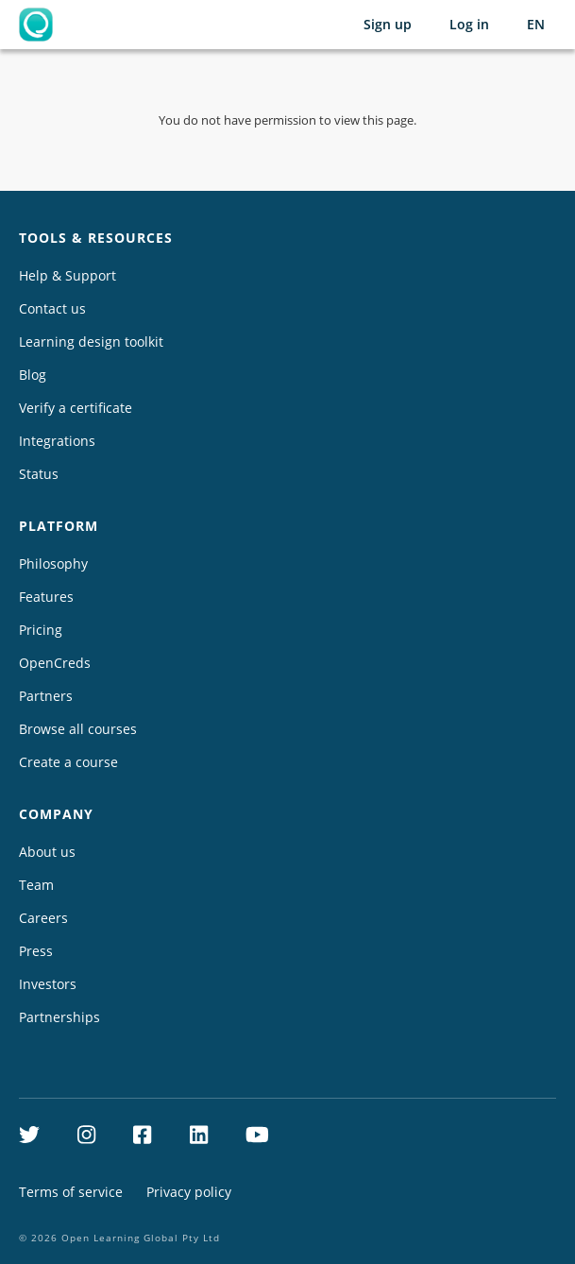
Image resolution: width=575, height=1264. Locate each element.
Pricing (40, 630)
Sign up (388, 24)
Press (36, 951)
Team (36, 885)
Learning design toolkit (91, 341)
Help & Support (67, 275)
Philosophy (53, 563)
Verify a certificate (75, 408)
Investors (47, 984)
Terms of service (71, 1192)
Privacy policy (188, 1192)
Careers (43, 918)
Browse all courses (78, 729)
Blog (32, 375)
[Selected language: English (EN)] (536, 24)
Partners (46, 696)
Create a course (68, 762)
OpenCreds (55, 663)
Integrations (57, 441)
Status (39, 474)
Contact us (52, 308)
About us (47, 852)
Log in (469, 24)
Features (46, 597)
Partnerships (59, 1017)
